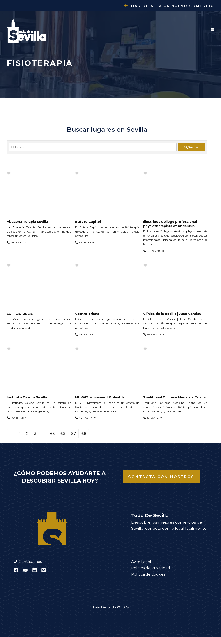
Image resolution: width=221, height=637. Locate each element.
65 (52, 433)
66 (62, 433)
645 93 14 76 (18, 242)
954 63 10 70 (87, 242)
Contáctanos (30, 562)
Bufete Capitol (88, 222)
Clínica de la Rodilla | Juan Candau (172, 314)
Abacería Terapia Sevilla (27, 222)
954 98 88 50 (155, 251)
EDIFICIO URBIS (20, 314)
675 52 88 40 (155, 334)
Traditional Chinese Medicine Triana (174, 397)
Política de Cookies (148, 574)
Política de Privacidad (150, 568)
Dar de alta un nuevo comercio (172, 6)
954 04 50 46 (19, 418)
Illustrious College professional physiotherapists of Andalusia (170, 224)
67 (73, 433)
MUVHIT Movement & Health (99, 397)
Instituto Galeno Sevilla (27, 397)
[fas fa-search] (191, 147)
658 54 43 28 (155, 418)
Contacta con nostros (161, 477)
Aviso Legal (141, 562)
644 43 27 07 (87, 418)
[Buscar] (93, 147)
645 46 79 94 (87, 334)
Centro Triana (87, 314)
